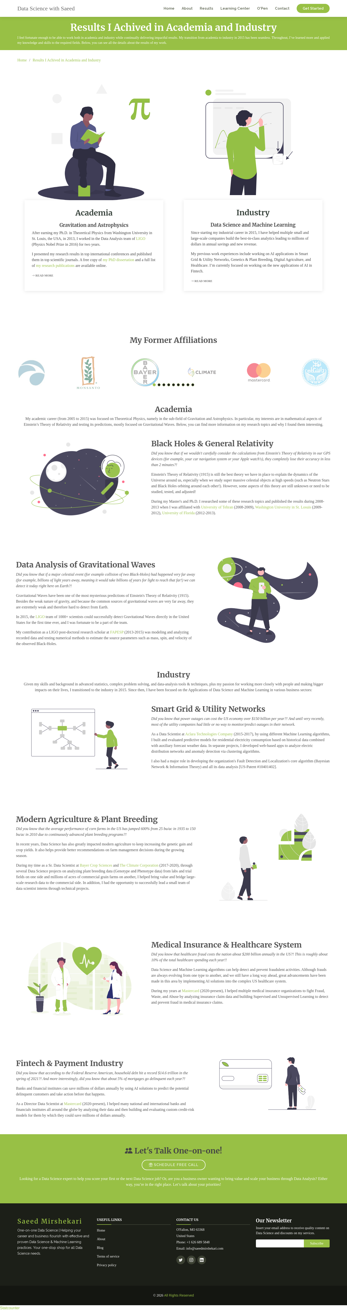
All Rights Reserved (179, 1295)
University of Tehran (237, 507)
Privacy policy (106, 1265)
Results (206, 8)
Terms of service (108, 1256)
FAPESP (97, 632)
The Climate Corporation (119, 865)
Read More (42, 275)
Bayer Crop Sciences (76, 865)
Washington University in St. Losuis (303, 507)
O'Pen (262, 8)
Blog (100, 1248)
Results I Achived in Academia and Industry (67, 60)
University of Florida (198, 513)
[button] (154, 404)
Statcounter (10, 1308)
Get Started (313, 8)
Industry (253, 212)
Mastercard (210, 991)
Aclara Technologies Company (229, 734)
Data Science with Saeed (46, 8)
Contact (282, 8)
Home (169, 8)
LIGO (140, 239)
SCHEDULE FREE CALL (173, 1165)
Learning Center (235, 8)
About (187, 8)
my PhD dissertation (118, 260)
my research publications (55, 266)
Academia (94, 213)
